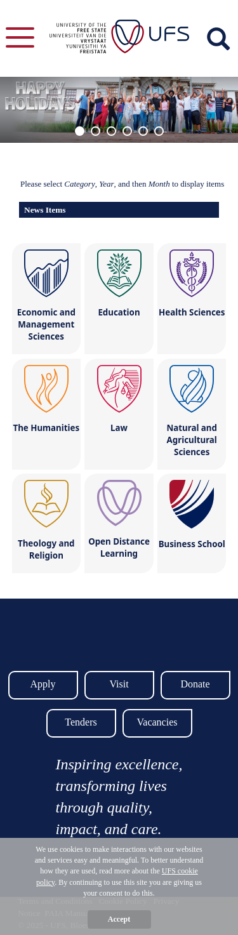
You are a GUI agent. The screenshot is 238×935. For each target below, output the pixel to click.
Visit (118, 684)
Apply (43, 684)
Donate (194, 684)
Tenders (80, 722)
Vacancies (157, 722)
